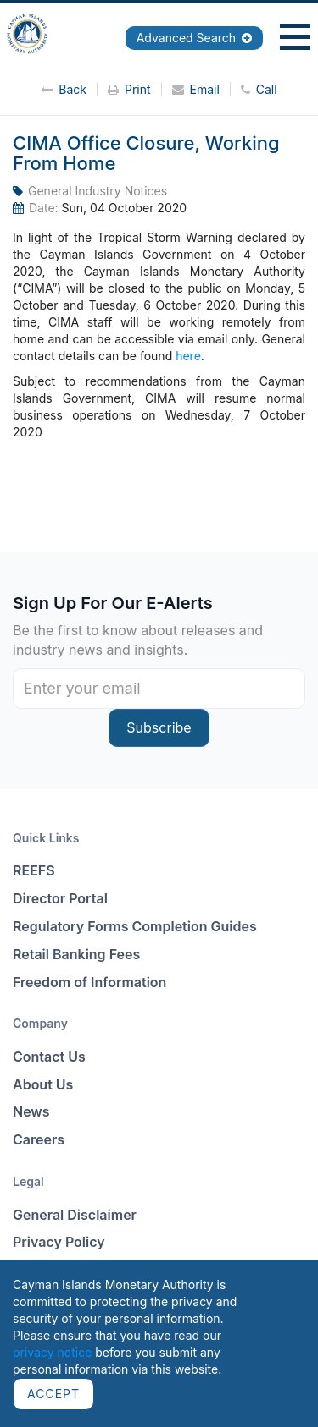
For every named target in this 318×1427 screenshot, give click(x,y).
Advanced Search (194, 37)
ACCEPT (53, 1393)
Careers (38, 1139)
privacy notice (52, 1352)
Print (129, 89)
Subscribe (158, 727)
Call (259, 89)
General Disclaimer (75, 1214)
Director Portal (60, 898)
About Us (43, 1084)
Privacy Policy (59, 1241)
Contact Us (49, 1056)
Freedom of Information (89, 982)
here (188, 356)
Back (63, 89)
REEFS (34, 870)
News (31, 1111)
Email (196, 89)
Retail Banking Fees (76, 954)
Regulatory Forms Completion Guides (135, 926)
